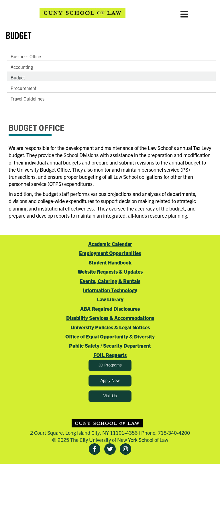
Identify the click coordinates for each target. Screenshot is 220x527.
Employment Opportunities (110, 253)
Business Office (26, 56)
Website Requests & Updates (110, 271)
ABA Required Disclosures (110, 308)
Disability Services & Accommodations (110, 317)
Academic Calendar (110, 244)
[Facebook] (94, 449)
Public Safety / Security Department (110, 345)
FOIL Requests (110, 355)
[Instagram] (125, 449)
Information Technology (110, 290)
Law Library (110, 299)
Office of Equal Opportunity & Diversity (110, 336)
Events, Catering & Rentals (110, 281)
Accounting (22, 67)
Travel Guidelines (27, 98)
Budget (18, 77)
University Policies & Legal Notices (110, 327)
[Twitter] (110, 449)
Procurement (23, 88)
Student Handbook (110, 262)
